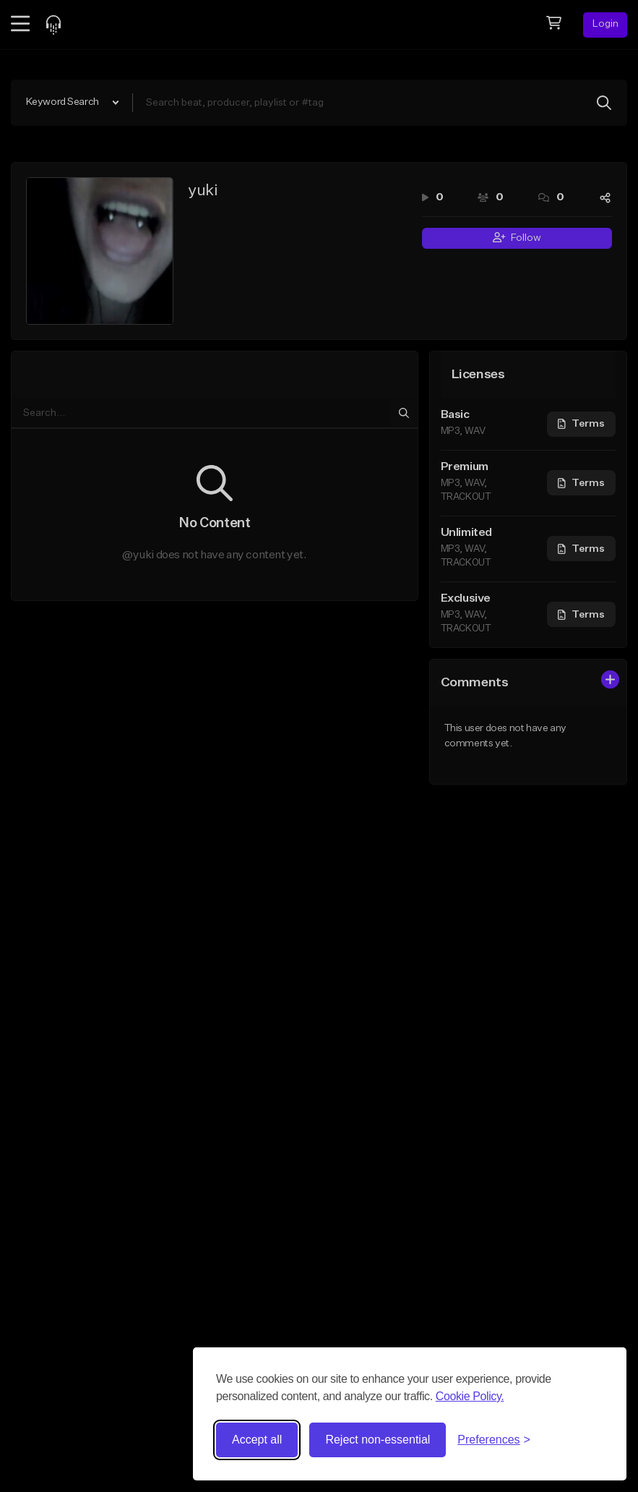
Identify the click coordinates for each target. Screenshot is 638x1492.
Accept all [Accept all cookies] (257, 1439)
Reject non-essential (377, 1439)
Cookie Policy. (470, 1396)
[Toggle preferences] (493, 1439)
